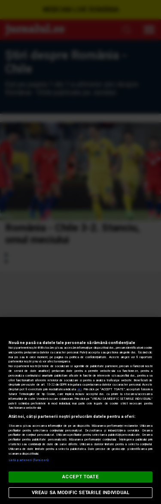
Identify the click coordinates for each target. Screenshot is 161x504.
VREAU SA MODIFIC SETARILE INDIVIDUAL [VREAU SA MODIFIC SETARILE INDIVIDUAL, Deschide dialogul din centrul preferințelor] (80, 492)
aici (79, 389)
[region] (80, 410)
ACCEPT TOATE (80, 477)
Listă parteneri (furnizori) (29, 460)
